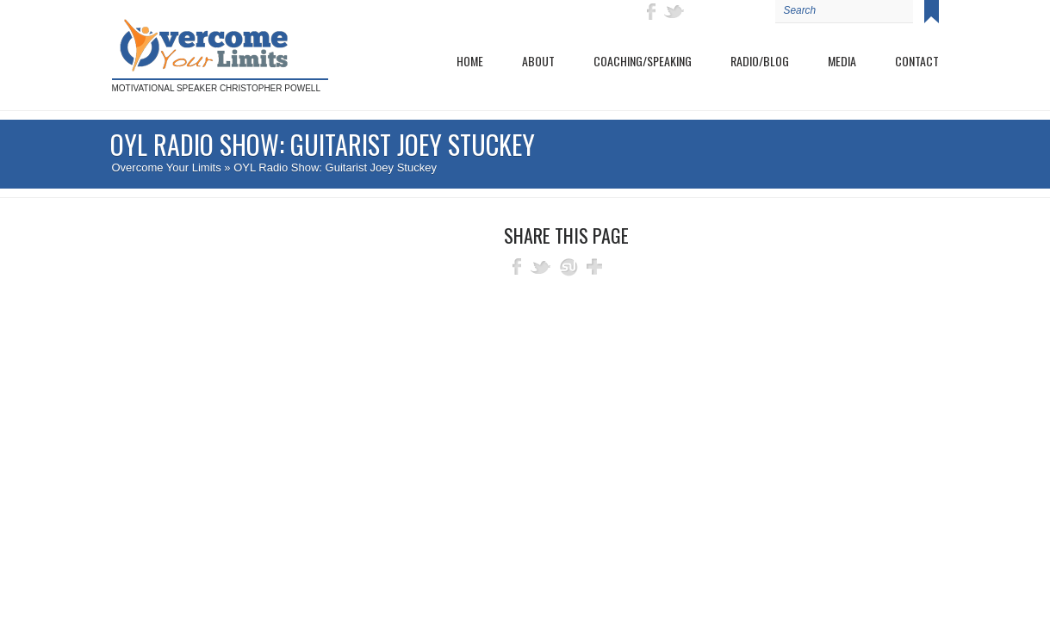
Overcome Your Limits (166, 167)
